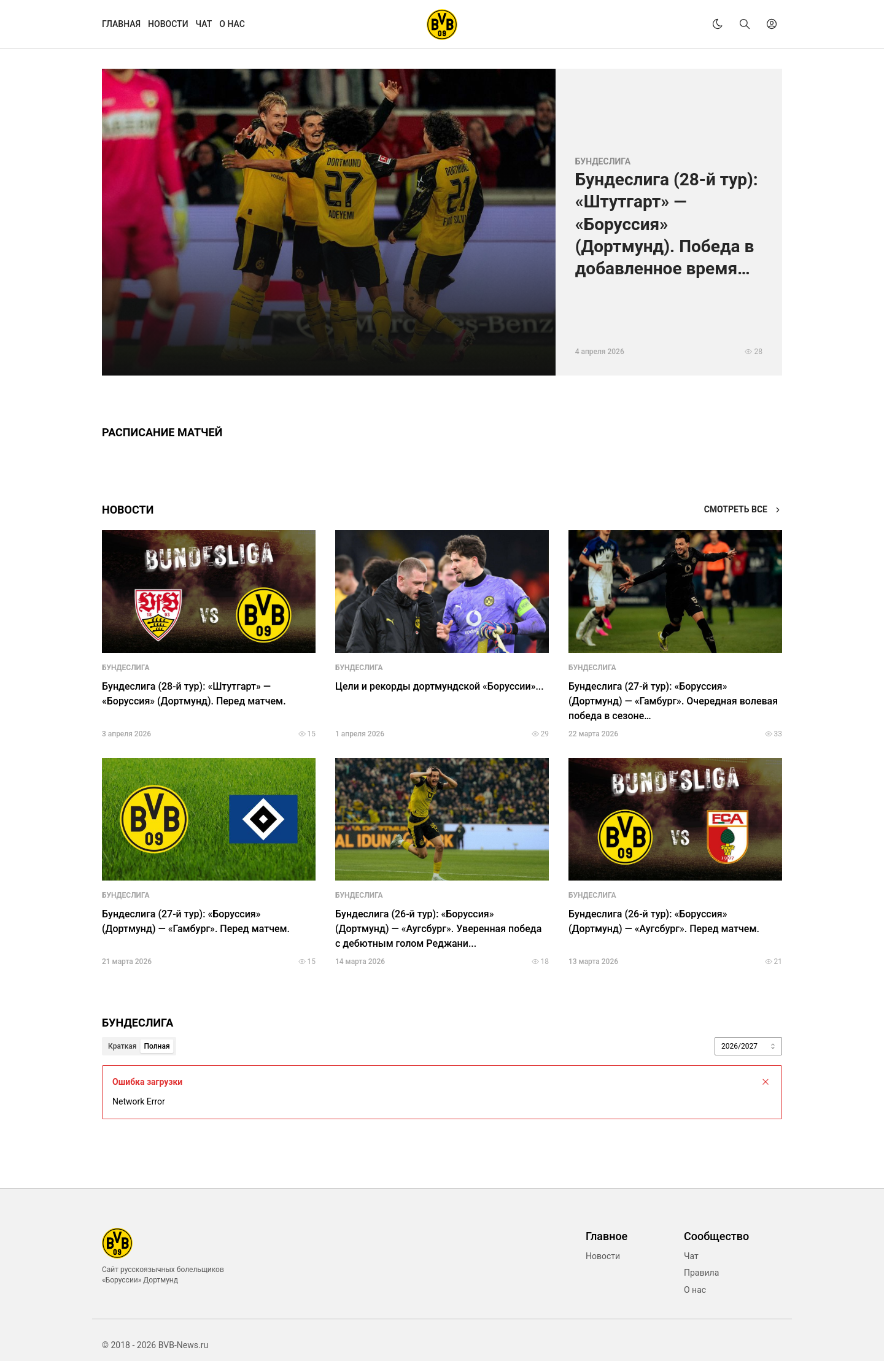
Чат (691, 1256)
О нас (695, 1290)
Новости (603, 1256)
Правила (701, 1273)
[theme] (717, 23)
